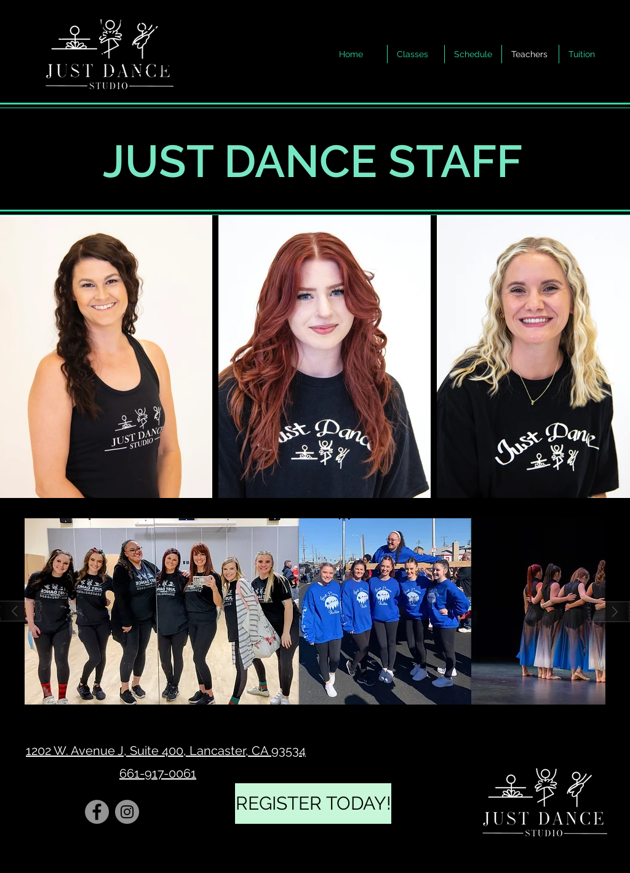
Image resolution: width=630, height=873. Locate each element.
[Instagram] (127, 812)
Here (190, 64)
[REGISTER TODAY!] (313, 803)
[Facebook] (97, 812)
